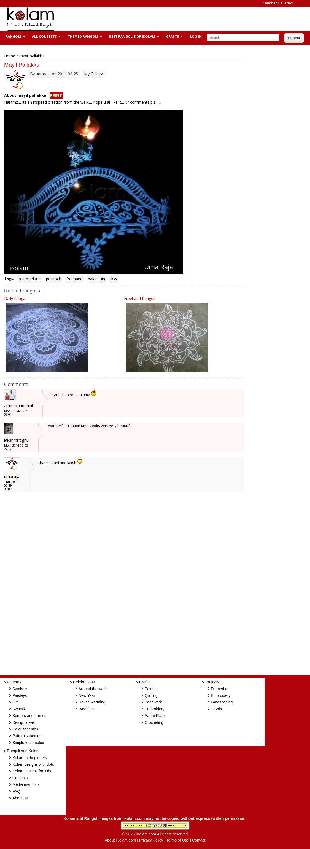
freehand (74, 278)
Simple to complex (28, 742)
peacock (53, 278)
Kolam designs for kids (31, 771)
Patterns (14, 682)
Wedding (86, 709)
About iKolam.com (120, 840)
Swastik (19, 709)
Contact (198, 840)
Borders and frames (29, 715)
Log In (196, 36)
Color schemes (25, 729)
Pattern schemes (26, 736)
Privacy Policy (151, 840)
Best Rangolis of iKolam (131, 36)
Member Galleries (278, 3)
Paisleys (19, 695)
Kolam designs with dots (33, 764)
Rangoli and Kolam (23, 751)
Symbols (19, 689)
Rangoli (12, 36)
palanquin (96, 278)
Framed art (220, 689)
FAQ (16, 791)
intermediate (29, 278)
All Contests (43, 36)
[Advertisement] (161, 19)
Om (15, 702)
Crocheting (154, 722)
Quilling (151, 695)
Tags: (9, 278)
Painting (152, 689)
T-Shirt (216, 709)
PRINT (56, 95)
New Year (87, 695)
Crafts (172, 36)
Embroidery (155, 709)
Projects (212, 682)
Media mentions (26, 784)
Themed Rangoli (82, 36)
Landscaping (222, 702)
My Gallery (93, 73)
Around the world (93, 689)
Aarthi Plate (155, 715)
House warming (92, 702)
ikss (113, 278)
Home (9, 55)
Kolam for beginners (29, 758)
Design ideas (23, 722)
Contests (20, 778)
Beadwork (153, 702)
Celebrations (84, 682)
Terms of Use (177, 840)
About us (20, 798)
